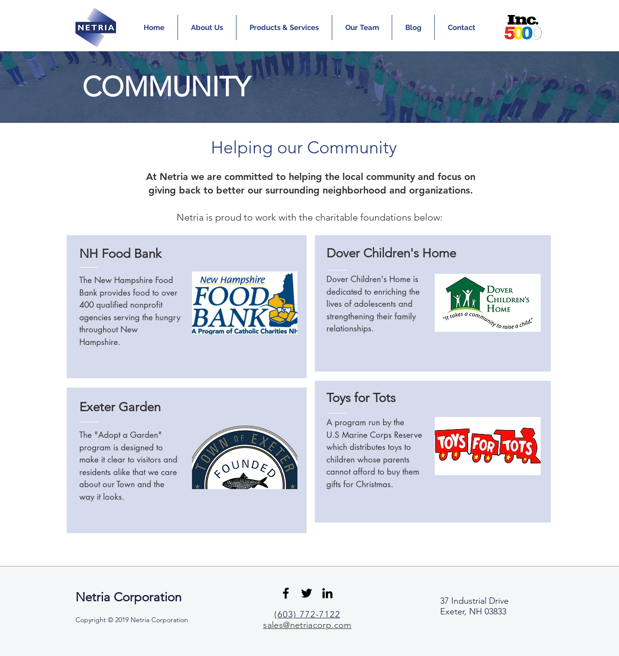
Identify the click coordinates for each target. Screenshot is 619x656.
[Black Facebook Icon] (286, 593)
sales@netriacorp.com (307, 625)
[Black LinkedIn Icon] (327, 593)
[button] (207, 27)
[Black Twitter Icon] (306, 593)
